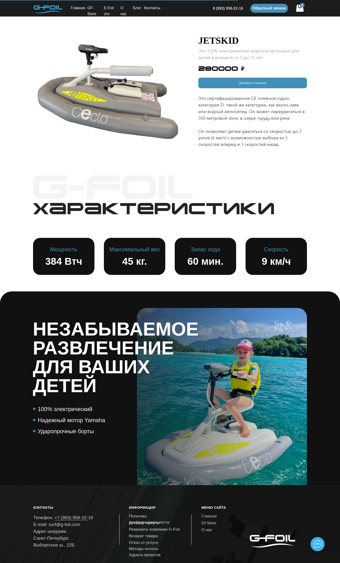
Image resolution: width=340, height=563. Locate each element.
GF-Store (91, 11)
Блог (137, 8)
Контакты (152, 8)
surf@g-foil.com (64, 524)
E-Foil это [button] (109, 11)
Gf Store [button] (208, 523)
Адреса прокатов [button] (145, 555)
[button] (269, 8)
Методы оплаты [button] (143, 548)
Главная (78, 8)
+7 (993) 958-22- (71, 517)
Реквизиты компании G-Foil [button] (154, 529)
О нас (123, 11)
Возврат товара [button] (143, 536)
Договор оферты (144, 523)
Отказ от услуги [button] (143, 542)
